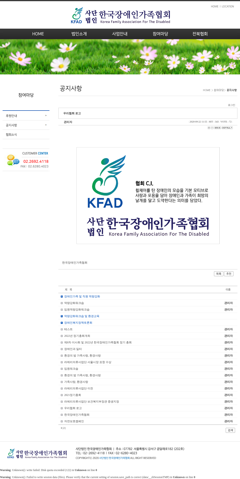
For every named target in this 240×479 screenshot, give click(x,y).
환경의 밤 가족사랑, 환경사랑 (82, 355)
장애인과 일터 (73, 349)
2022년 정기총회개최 (77, 335)
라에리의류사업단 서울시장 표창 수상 (87, 362)
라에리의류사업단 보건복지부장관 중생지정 (91, 401)
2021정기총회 (72, 395)
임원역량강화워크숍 (77, 309)
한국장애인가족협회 (77, 414)
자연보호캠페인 (74, 421)
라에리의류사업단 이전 (78, 388)
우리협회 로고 (73, 408)
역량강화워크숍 (74, 303)
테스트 (68, 329)
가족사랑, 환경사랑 (76, 381)
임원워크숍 (71, 368)
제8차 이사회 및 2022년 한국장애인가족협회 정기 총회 (98, 342)
